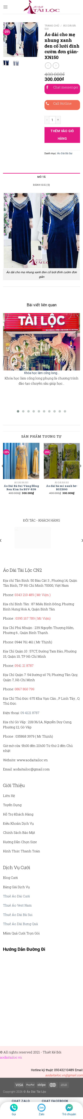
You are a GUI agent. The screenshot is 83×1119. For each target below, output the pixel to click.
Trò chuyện (69, 1114)
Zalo (41, 1114)
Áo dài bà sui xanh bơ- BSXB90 (61, 487)
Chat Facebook (55, 1101)
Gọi (14, 1114)
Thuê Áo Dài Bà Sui (17, 915)
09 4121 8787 (29, 713)
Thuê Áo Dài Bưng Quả (20, 924)
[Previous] (3, 473)
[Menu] (5, 7)
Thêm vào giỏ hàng (62, 134)
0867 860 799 (24, 689)
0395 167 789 (25, 618)
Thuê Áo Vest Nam (17, 905)
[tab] (41, 177)
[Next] (80, 473)
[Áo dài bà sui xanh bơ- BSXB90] (62, 461)
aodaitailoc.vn (11, 1057)
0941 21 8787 (24, 665)
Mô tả (41, 176)
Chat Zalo (21, 1101)
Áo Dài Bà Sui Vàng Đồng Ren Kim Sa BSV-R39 (21, 487)
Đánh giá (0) (41, 184)
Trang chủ (52, 25)
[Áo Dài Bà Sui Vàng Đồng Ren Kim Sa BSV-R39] (21, 461)
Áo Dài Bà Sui (64, 153)
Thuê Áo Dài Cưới (16, 896)
